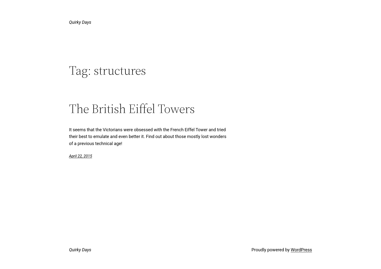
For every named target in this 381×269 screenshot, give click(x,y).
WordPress (301, 249)
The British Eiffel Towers (132, 108)
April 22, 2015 (80, 156)
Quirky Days (80, 22)
